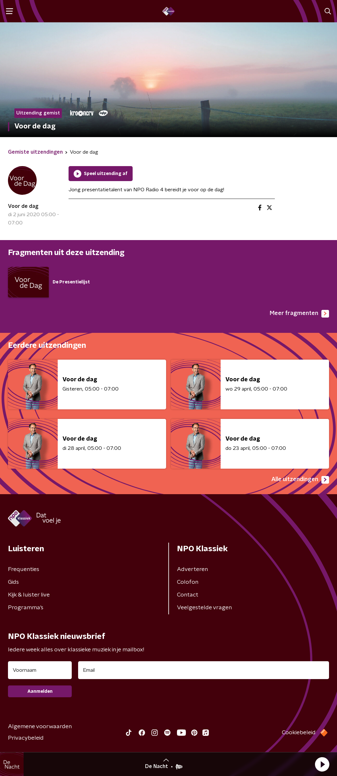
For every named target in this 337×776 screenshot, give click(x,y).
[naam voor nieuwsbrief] (40, 670)
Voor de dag (23, 206)
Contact (187, 595)
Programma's (25, 608)
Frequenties (23, 569)
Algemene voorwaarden (40, 726)
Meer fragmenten (299, 314)
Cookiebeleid (299, 733)
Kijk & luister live (29, 595)
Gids (13, 582)
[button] (322, 764)
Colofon (187, 582)
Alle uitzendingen (300, 480)
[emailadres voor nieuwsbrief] (203, 670)
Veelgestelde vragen (204, 608)
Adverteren (192, 569)
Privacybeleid (26, 738)
